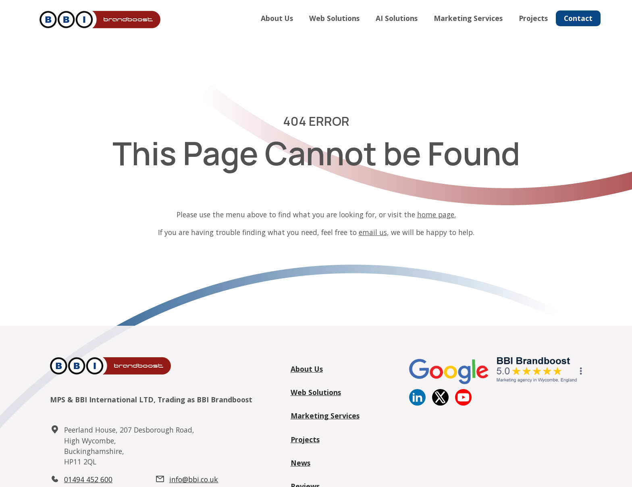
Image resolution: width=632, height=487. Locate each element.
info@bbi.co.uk (193, 479)
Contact (578, 18)
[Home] (98, 19)
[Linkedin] (417, 403)
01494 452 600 (88, 479)
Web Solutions (334, 18)
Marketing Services (468, 18)
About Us (277, 18)
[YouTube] (463, 403)
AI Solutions (397, 18)
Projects (533, 18)
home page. (436, 214)
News (300, 463)
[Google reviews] (495, 381)
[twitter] (440, 403)
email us (373, 232)
